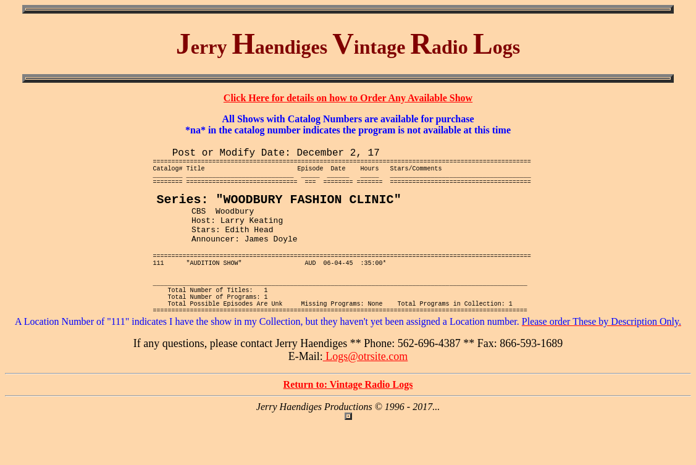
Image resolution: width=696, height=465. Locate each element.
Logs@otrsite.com (365, 396)
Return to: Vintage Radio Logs (348, 424)
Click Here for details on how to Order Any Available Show (348, 98)
